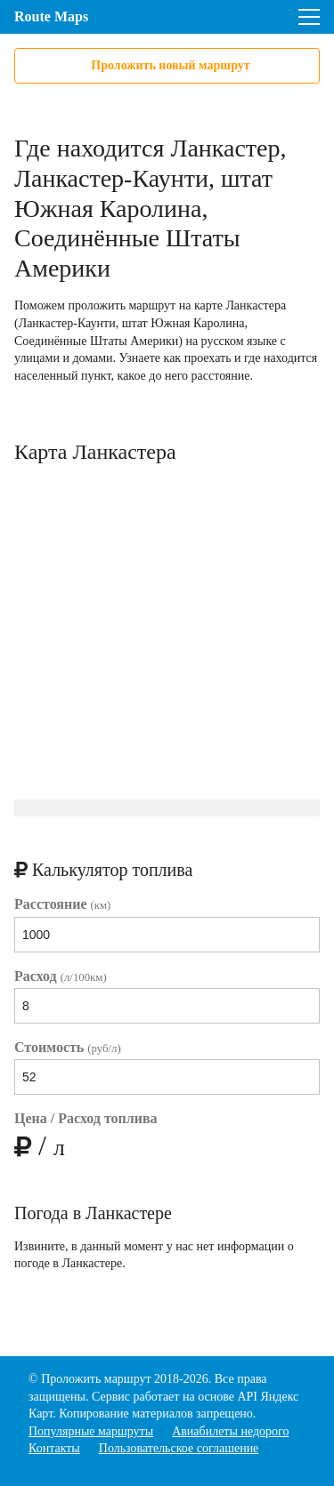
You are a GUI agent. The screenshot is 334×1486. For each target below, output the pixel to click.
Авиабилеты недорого (230, 1431)
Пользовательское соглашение (179, 1448)
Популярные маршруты (91, 1431)
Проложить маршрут (96, 1379)
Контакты (54, 1448)
